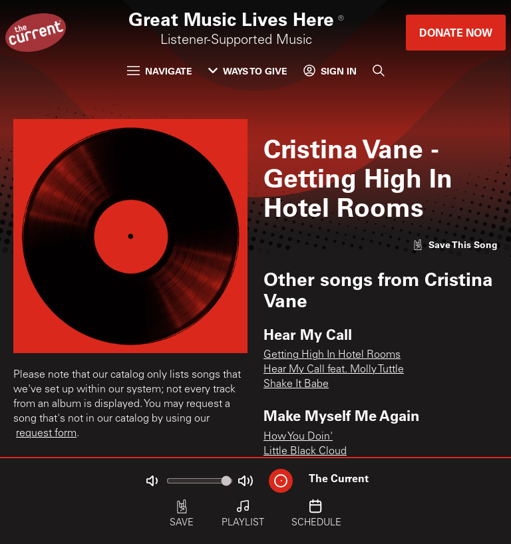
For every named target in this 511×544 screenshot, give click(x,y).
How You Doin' (298, 437)
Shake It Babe (296, 384)
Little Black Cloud (305, 451)
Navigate (159, 71)
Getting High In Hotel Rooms (332, 355)
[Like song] (455, 244)
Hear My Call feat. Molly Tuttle (333, 369)
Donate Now (455, 32)
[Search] (378, 70)
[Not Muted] (151, 481)
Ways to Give (247, 71)
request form (46, 433)
